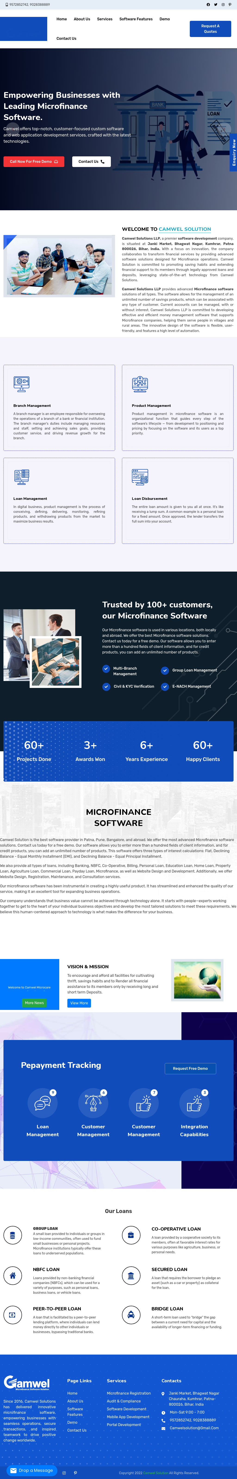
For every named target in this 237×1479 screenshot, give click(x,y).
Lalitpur (118, 1353)
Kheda (47, 1353)
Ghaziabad (105, 1353)
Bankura (149, 1353)
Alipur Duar (143, 1353)
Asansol (144, 1353)
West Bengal (141, 1353)
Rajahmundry (218, 1353)
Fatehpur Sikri (103, 1353)
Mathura (122, 1353)
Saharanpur (133, 1353)
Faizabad (101, 1353)
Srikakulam (220, 1353)
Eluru (209, 1353)
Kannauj (115, 1353)
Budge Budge (158, 1353)
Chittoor (207, 1353)
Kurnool (213, 1353)
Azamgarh (87, 1353)
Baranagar (150, 1353)
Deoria (98, 1353)
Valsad (59, 1353)
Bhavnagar (37, 1353)
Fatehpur (102, 1353)
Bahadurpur (4, 1353)
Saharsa (27, 1353)
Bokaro (67, 1353)
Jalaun (112, 1353)
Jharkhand (66, 1353)
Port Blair (199, 1353)
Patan (54, 1353)
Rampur (131, 1353)
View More (79, 1003)
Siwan (32, 1353)
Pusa (26, 1353)
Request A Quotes (210, 29)
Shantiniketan (192, 1353)
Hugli (169, 1353)
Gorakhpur (108, 1353)
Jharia (76, 1353)
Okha (52, 1353)
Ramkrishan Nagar (6, 1353)
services (104, 19)
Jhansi (114, 1353)
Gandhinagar (40, 1353)
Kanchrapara (176, 1353)
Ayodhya (86, 1353)
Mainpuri (121, 1353)
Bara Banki (91, 1353)
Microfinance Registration (129, 1393)
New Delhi (65, 1353)
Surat (57, 1353)
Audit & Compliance (124, 1401)
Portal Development (124, 1425)
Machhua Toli (11, 1353)
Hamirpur (109, 1353)
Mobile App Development (128, 1417)
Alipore (142, 1353)
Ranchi (78, 1353)
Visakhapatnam (224, 1353)
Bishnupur (156, 1353)
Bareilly (92, 1353)
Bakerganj (7, 1353)
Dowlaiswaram (208, 1353)
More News (34, 1003)
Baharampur (146, 1353)
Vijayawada (222, 1353)
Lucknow (119, 1353)
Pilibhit (129, 1353)
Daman (62, 1353)
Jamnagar (43, 1353)
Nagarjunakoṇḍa (217, 1353)
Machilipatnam (215, 1353)
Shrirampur (194, 1353)
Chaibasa (68, 1353)
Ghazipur (106, 1353)
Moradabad (125, 1353)
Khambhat (46, 1353)
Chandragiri (205, 1353)
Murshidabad (185, 1353)
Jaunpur (113, 1353)
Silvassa (61, 1353)
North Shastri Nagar (16, 1353)
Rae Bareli (130, 1353)
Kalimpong (173, 1353)
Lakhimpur (117, 1353)
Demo (165, 19)
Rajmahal (77, 1353)
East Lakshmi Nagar (18, 1353)
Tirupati (221, 1353)
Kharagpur (177, 1353)
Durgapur (166, 1353)
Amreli (35, 1353)
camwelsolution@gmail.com (194, 1428)
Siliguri (195, 1353)
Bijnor (94, 1353)
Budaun (96, 1353)
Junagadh (44, 1353)
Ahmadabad (34, 1353)
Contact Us (66, 38)
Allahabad (84, 1353)
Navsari (51, 1353)
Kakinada (212, 1353)
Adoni (202, 1353)
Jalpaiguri (172, 1353)
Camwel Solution (155, 1473)
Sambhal (134, 1353)
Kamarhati (174, 1353)
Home (61, 19)
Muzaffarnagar (127, 1353)
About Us (82, 19)
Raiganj (190, 1353)
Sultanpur (138, 1353)
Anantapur (204, 1353)
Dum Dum (165, 1353)
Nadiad (50, 1353)
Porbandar (55, 1353)
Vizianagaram (226, 1353)
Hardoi (110, 1353)
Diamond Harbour (164, 1353)
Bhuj (38, 1353)
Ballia (89, 1353)
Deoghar (69, 1353)
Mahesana (48, 1353)
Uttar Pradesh (81, 1353)
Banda (90, 1353)
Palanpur (53, 1353)
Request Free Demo (190, 1068)
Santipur (191, 1353)
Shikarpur (13, 1353)
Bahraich (88, 1353)
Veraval (60, 1353)
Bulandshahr (97, 1353)
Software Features (136, 19)
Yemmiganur (227, 1353)
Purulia (189, 1353)
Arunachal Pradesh (229, 1353)
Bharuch (36, 1353)
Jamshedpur (75, 1353)
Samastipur (28, 1353)
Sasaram (30, 1353)
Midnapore (183, 1353)
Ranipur (8, 1353)
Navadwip (186, 1353)
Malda (182, 1353)
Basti (93, 1353)
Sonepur (19, 1353)
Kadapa (211, 1353)
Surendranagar (58, 1353)
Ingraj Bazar (171, 1353)
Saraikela (79, 1353)
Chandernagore (161, 1353)
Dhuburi (233, 1353)
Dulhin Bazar (12, 1353)
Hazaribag (74, 1353)
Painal (22, 1353)
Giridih (72, 1353)
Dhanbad (70, 1353)
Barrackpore (153, 1353)
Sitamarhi (31, 1353)
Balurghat (148, 1353)
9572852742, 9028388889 (29, 5)
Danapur (20, 1353)
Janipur (9, 1353)
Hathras (111, 1353)
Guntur (210, 1353)
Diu (63, 1353)
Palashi (187, 1353)
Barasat (151, 1353)
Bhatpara (155, 1353)
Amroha (85, 1353)
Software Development (127, 1409)
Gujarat (33, 1353)
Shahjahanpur (136, 1353)
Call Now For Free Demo (34, 162)
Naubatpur (23, 1353)
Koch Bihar (179, 1353)
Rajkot (56, 1353)
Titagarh (198, 1353)
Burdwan (159, 1353)
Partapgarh (128, 1353)
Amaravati (203, 1353)
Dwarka (39, 1353)
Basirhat (154, 1353)
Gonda (107, 1353)
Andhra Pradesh (201, 1353)
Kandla (45, 1353)
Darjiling (162, 1353)
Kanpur (116, 1353)
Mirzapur (124, 1353)
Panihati (188, 1353)
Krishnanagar (181, 1353)
